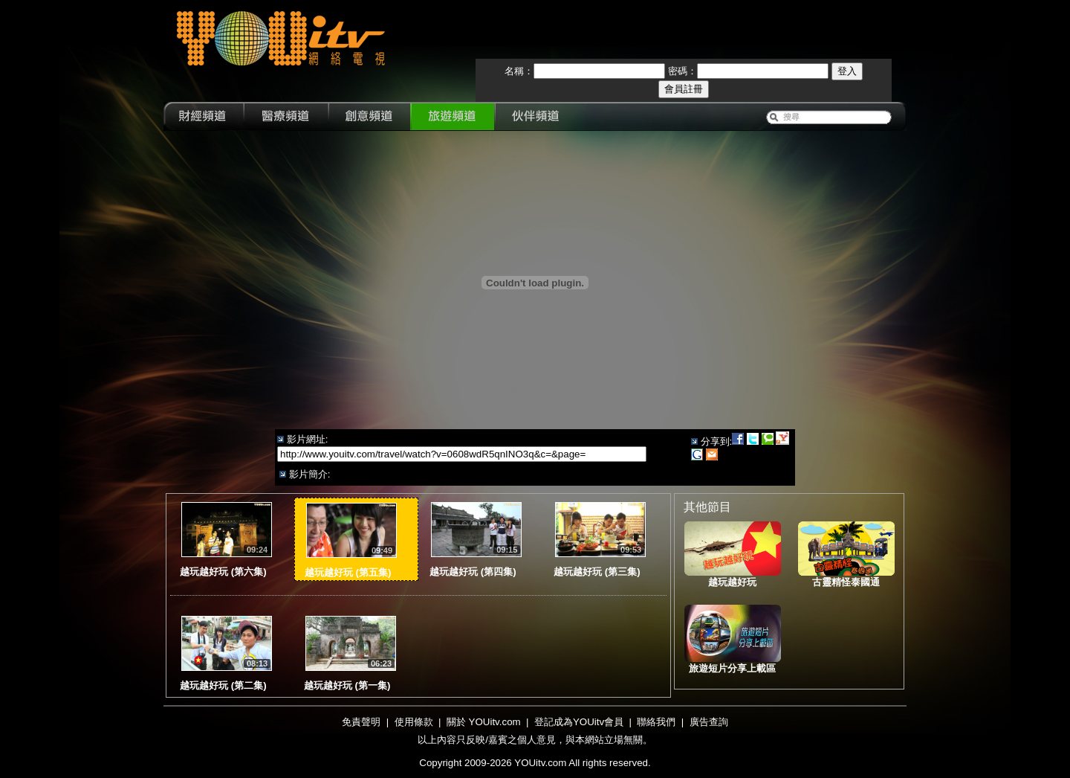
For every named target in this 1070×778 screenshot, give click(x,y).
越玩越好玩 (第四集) (472, 571)
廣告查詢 (709, 721)
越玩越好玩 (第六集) (223, 571)
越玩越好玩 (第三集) (597, 571)
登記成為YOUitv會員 (578, 721)
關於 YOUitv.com (484, 721)
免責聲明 (361, 721)
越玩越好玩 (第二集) (223, 685)
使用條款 (414, 721)
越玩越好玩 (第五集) (348, 572)
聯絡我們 (656, 721)
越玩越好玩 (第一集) (347, 685)
